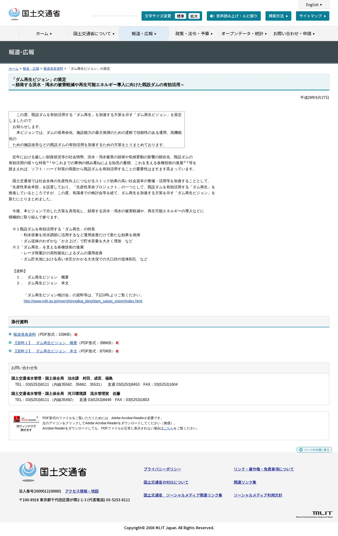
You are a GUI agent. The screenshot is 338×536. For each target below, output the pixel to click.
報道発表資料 (53, 68)
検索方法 (276, 16)
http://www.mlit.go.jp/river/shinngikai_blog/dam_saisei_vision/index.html (83, 301)
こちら (168, 428)
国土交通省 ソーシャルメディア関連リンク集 (183, 497)
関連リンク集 (245, 483)
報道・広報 (31, 68)
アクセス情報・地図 (82, 493)
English (312, 4)
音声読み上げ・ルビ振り (236, 16)
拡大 (194, 16)
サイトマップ (310, 16)
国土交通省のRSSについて (166, 483)
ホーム (14, 68)
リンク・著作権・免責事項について (264, 471)
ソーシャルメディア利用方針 (258, 497)
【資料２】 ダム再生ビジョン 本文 (45, 351)
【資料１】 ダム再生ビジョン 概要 (45, 343)
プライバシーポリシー (162, 471)
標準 (180, 16)
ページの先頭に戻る (313, 453)
